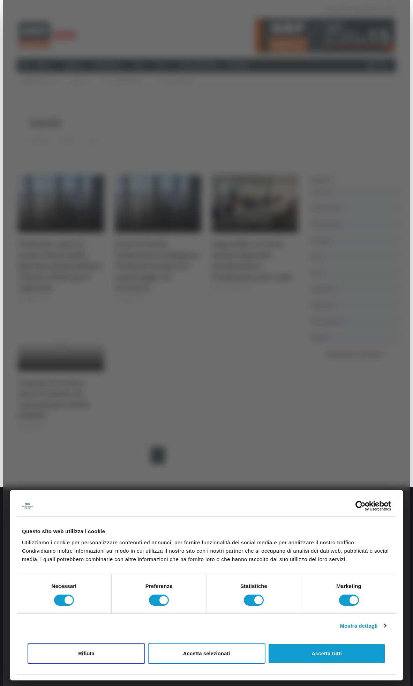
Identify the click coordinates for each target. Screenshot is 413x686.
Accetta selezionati (206, 653)
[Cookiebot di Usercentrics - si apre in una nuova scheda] (360, 506)
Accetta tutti (326, 653)
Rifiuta (86, 653)
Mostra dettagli (358, 626)
